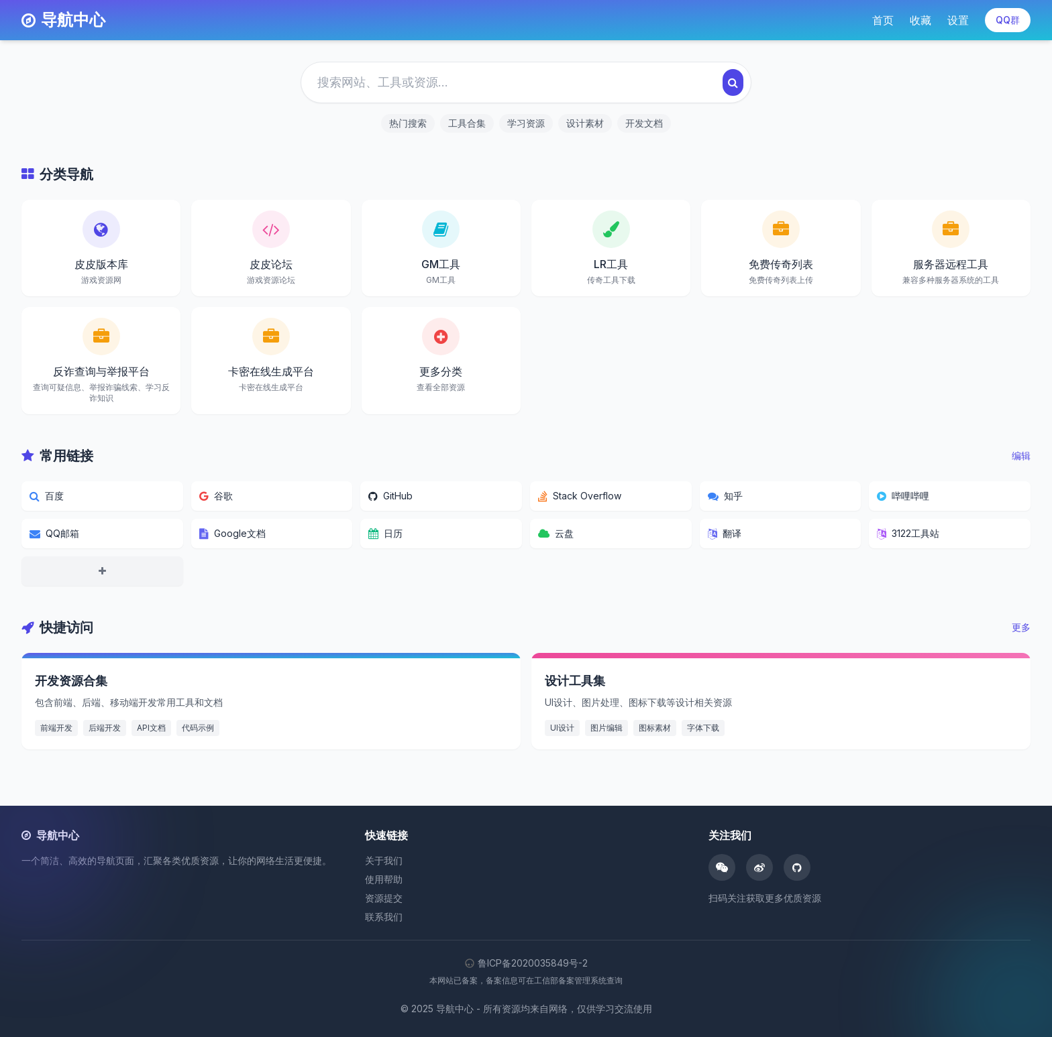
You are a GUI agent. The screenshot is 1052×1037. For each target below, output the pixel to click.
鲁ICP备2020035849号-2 (526, 963)
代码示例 (198, 728)
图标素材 (655, 728)
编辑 (1021, 455)
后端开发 (105, 728)
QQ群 (1008, 19)
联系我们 (384, 916)
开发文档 (644, 123)
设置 (958, 20)
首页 (883, 20)
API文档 (151, 728)
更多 (1021, 627)
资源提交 (384, 898)
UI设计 (562, 728)
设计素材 (585, 123)
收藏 (920, 20)
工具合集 (467, 123)
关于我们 (384, 860)
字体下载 (703, 728)
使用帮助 (384, 879)
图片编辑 (606, 728)
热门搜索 (408, 123)
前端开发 (56, 728)
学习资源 (526, 123)
